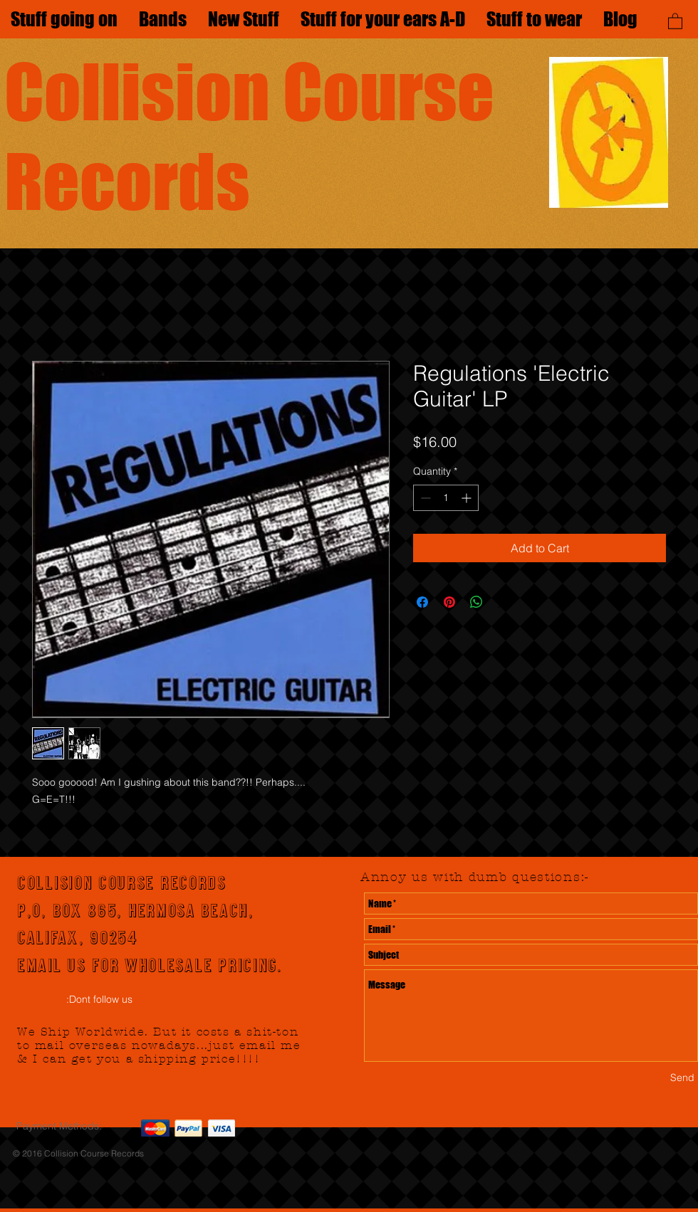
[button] (675, 20)
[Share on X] (503, 602)
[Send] (682, 1078)
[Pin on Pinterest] (449, 602)
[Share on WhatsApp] (476, 602)
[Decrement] (424, 497)
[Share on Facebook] (422, 602)
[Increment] (467, 497)
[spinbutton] (446, 497)
